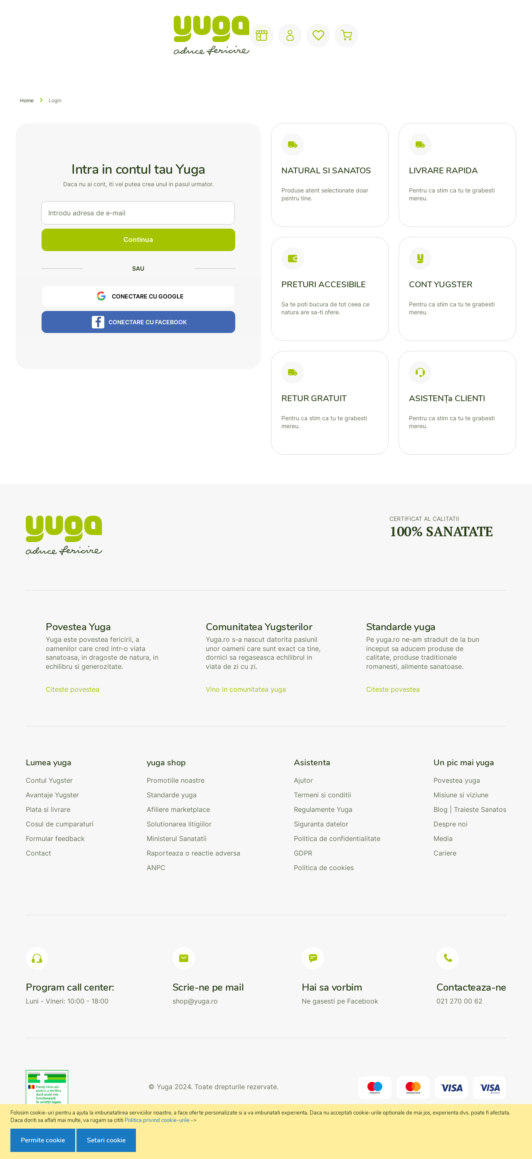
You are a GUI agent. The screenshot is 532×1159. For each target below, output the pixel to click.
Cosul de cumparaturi (60, 824)
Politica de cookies (324, 867)
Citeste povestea (72, 689)
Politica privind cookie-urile (157, 1120)
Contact (38, 853)
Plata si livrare (48, 809)
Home (27, 100)
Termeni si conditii (322, 795)
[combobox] (250, 36)
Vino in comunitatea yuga (246, 689)
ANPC (156, 867)
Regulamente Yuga (323, 809)
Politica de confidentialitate (337, 838)
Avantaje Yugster (52, 795)
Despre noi (450, 824)
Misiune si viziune (460, 795)
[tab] (60, 762)
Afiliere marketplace (178, 809)
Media (443, 838)
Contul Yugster (49, 780)
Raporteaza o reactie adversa (193, 853)
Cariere (444, 853)
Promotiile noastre (175, 780)
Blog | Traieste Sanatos (469, 809)
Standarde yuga (172, 795)
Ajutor (303, 780)
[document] (267, 1131)
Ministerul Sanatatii (177, 838)
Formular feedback (55, 838)
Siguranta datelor (321, 824)
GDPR (303, 853)
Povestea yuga (456, 780)
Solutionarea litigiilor (179, 824)
